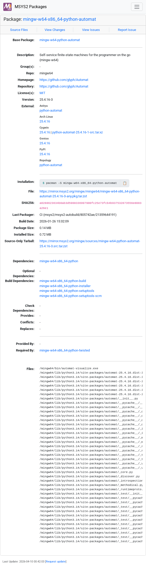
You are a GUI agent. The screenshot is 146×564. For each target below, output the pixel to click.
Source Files (19, 30)
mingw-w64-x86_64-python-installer (65, 286)
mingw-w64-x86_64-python (59, 261)
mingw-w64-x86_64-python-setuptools (67, 291)
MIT (42, 93)
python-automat (51, 110)
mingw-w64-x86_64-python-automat (59, 19)
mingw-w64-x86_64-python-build (63, 281)
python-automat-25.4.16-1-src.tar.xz (77, 132)
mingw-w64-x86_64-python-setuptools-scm (71, 296)
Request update (56, 561)
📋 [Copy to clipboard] (125, 183)
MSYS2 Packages (25, 7)
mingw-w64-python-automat (60, 40)
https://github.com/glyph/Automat (64, 80)
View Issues (91, 30)
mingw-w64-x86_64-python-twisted (65, 350)
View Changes (55, 30)
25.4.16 (45, 121)
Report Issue (127, 30)
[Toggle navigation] (137, 7)
